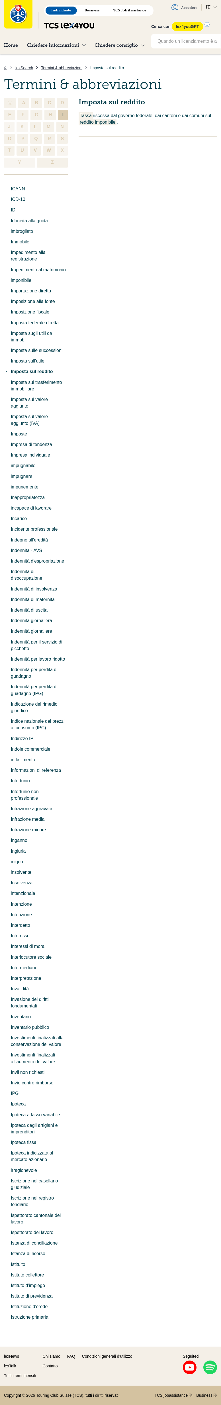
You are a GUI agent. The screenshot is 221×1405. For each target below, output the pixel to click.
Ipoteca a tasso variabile (35, 1114)
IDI (14, 209)
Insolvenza (22, 882)
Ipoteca (18, 1103)
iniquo (17, 861)
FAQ (71, 1356)
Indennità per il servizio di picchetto (36, 645)
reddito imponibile (97, 122)
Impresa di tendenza (31, 444)
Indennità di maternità (33, 599)
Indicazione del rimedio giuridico (34, 707)
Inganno (19, 840)
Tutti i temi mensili (20, 1375)
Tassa (86, 115)
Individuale (61, 10)
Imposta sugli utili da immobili (31, 336)
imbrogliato (22, 231)
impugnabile (23, 465)
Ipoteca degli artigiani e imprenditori (34, 1128)
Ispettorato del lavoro (32, 1232)
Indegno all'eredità (29, 539)
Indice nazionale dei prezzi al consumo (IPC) (38, 724)
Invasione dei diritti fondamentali (30, 1002)
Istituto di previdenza (32, 1296)
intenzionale (23, 893)
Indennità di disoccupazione (26, 575)
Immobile (20, 241)
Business (92, 10)
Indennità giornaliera (31, 620)
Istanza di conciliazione (34, 1243)
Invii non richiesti (27, 1072)
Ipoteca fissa (23, 1142)
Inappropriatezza (28, 497)
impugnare (21, 476)
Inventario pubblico (30, 1027)
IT (211, 7)
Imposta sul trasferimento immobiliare (36, 385)
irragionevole (24, 1170)
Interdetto (20, 925)
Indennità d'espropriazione (37, 561)
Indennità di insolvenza (34, 589)
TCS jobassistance (174, 1395)
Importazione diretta (31, 290)
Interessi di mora (27, 946)
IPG (15, 1093)
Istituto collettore (27, 1274)
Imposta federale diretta (35, 322)
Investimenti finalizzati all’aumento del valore (33, 1058)
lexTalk (10, 1366)
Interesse (20, 935)
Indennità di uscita (29, 610)
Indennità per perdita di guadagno (34, 673)
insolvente (21, 872)
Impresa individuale (30, 455)
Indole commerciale (30, 749)
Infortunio (20, 780)
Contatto (50, 1366)
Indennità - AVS (26, 550)
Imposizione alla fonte (33, 301)
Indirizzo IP (22, 738)
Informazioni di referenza (36, 770)
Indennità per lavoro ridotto (38, 659)
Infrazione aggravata (31, 808)
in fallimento (23, 759)
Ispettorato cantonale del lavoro (36, 1218)
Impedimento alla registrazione (28, 255)
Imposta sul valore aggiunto (29, 402)
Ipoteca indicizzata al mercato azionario (32, 1156)
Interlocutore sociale (31, 957)
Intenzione (21, 904)
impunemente (24, 486)
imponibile (21, 280)
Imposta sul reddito (28, 371)
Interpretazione (26, 978)
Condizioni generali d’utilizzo (107, 1356)
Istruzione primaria (29, 1317)
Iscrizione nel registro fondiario (32, 1201)
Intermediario (24, 967)
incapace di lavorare (31, 508)
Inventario (21, 1016)
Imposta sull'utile (27, 361)
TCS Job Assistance (129, 10)
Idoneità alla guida (29, 220)
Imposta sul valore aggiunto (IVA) (29, 419)
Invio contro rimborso (32, 1082)
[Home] (5, 68)
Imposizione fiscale (30, 311)
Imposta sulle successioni (36, 350)
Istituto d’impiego (28, 1285)
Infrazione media (27, 819)
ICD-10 (18, 199)
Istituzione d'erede (29, 1306)
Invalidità (20, 988)
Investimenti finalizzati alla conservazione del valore (37, 1041)
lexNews (11, 1356)
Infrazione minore (28, 829)
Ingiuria (18, 851)
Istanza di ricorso (28, 1253)
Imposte (19, 433)
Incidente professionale (34, 529)
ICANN (18, 188)
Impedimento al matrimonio (38, 269)
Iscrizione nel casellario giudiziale (34, 1184)
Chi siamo (51, 1356)
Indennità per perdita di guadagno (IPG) (34, 690)
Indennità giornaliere (31, 631)
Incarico (19, 518)
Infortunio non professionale (25, 795)
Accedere (184, 7)
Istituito (18, 1264)
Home (11, 45)
